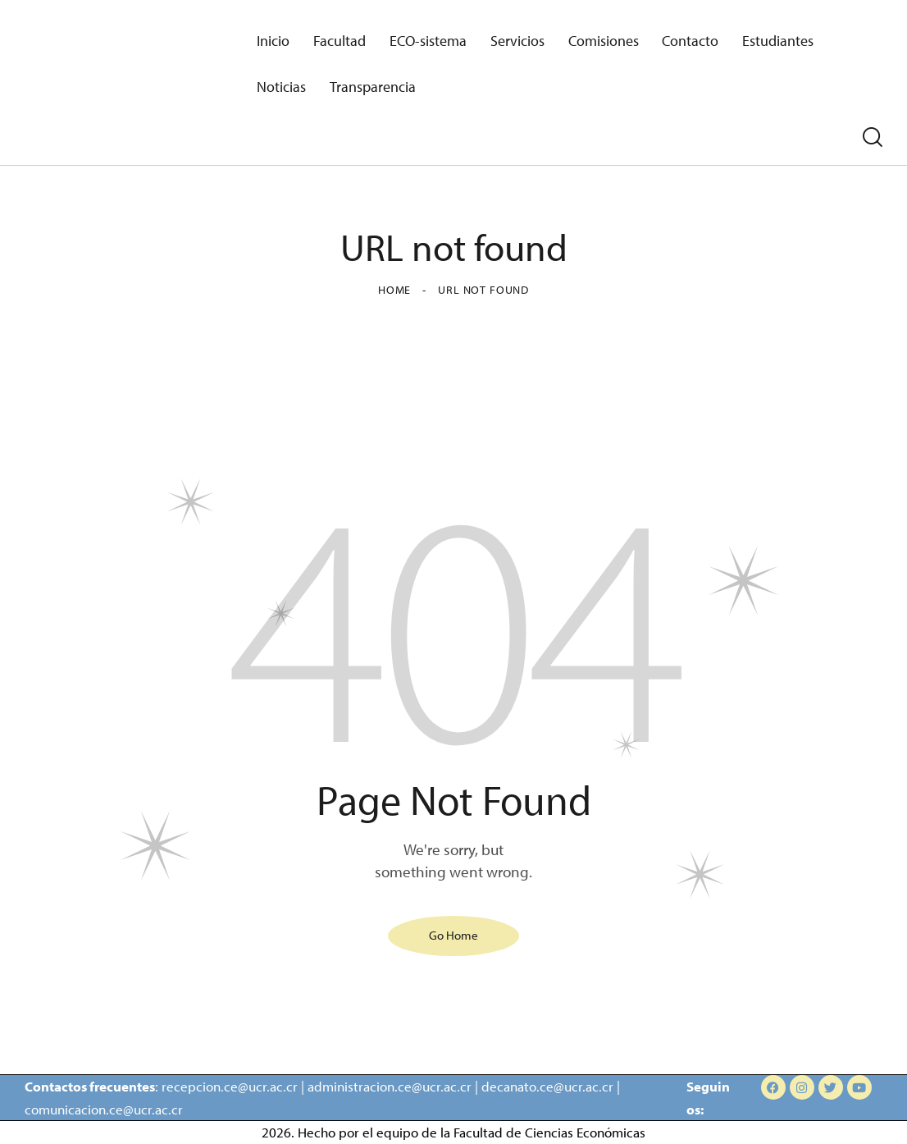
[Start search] (872, 138)
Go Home (453, 934)
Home (394, 289)
